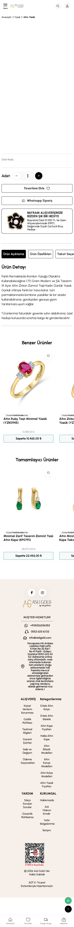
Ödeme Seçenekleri (28, 761)
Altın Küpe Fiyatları (47, 727)
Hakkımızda (47, 800)
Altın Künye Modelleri (46, 763)
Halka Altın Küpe (46, 737)
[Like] (48, 356)
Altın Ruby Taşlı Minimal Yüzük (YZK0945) (25, 420)
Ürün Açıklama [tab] (13, 254)
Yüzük (17, 17)
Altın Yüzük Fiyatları (46, 784)
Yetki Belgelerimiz (47, 822)
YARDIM (27, 793)
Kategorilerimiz (50, 699)
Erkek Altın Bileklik (46, 717)
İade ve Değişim (27, 751)
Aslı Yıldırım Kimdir (46, 810)
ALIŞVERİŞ (28, 699)
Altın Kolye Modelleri (46, 774)
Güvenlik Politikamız (27, 815)
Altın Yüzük (29, 17)
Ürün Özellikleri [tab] (40, 254)
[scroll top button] (68, 909)
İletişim (47, 830)
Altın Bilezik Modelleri (46, 749)
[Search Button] (58, 6)
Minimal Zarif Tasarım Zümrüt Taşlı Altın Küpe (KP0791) (28, 538)
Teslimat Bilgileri (27, 731)
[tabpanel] (37, 292)
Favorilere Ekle (37, 188)
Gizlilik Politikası (27, 721)
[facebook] (31, 592)
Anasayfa (6, 17)
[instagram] (42, 592)
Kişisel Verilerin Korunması (27, 709)
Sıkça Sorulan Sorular (27, 804)
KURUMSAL (48, 793)
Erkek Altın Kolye (46, 707)
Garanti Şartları (27, 741)
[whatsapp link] (68, 900)
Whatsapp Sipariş (37, 200)
